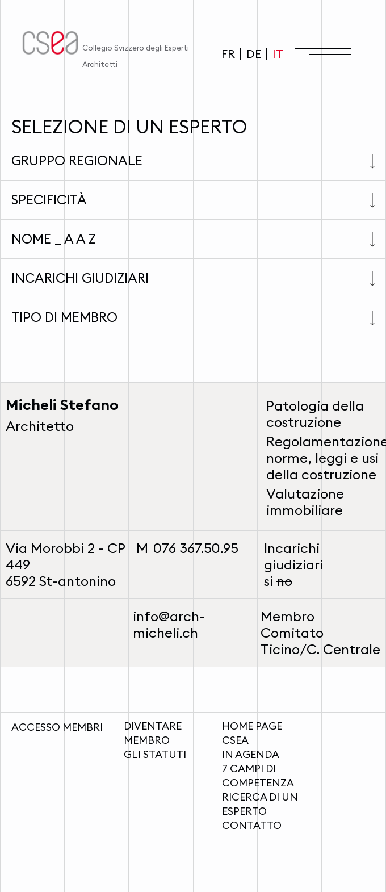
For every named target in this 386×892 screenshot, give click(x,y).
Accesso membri (57, 727)
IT (277, 54)
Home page (252, 725)
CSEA (235, 740)
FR (228, 54)
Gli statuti (155, 754)
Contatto (252, 825)
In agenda (250, 754)
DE (253, 54)
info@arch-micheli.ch (169, 624)
